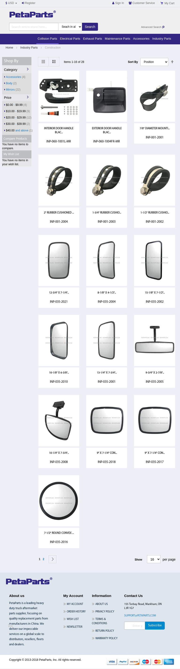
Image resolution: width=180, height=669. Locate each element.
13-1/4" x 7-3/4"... (106, 372)
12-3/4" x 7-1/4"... (59, 292)
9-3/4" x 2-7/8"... (155, 372)
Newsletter (74, 627)
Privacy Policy (104, 611)
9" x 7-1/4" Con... (107, 453)
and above (19, 130)
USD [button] (11, 3)
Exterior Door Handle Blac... (107, 130)
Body (11, 83)
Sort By (133, 62)
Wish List (73, 619)
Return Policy (104, 631)
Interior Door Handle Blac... (58, 130)
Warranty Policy (106, 638)
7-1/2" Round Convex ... (59, 533)
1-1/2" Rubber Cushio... (154, 212)
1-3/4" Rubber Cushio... (106, 212)
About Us (101, 604)
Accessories (15, 77)
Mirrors (13, 89)
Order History (76, 611)
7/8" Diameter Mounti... (154, 128)
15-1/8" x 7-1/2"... (155, 292)
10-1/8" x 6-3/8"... (59, 372)
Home (10, 47)
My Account (75, 604)
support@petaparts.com (140, 615)
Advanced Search (153, 27)
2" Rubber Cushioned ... (59, 212)
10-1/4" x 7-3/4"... (59, 453)
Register (28, 3)
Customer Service (142, 3)
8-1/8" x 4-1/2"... (107, 292)
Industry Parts (29, 47)
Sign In (118, 3)
